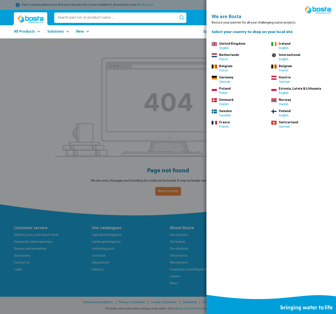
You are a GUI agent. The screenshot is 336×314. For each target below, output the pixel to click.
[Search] (181, 18)
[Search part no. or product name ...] (115, 18)
